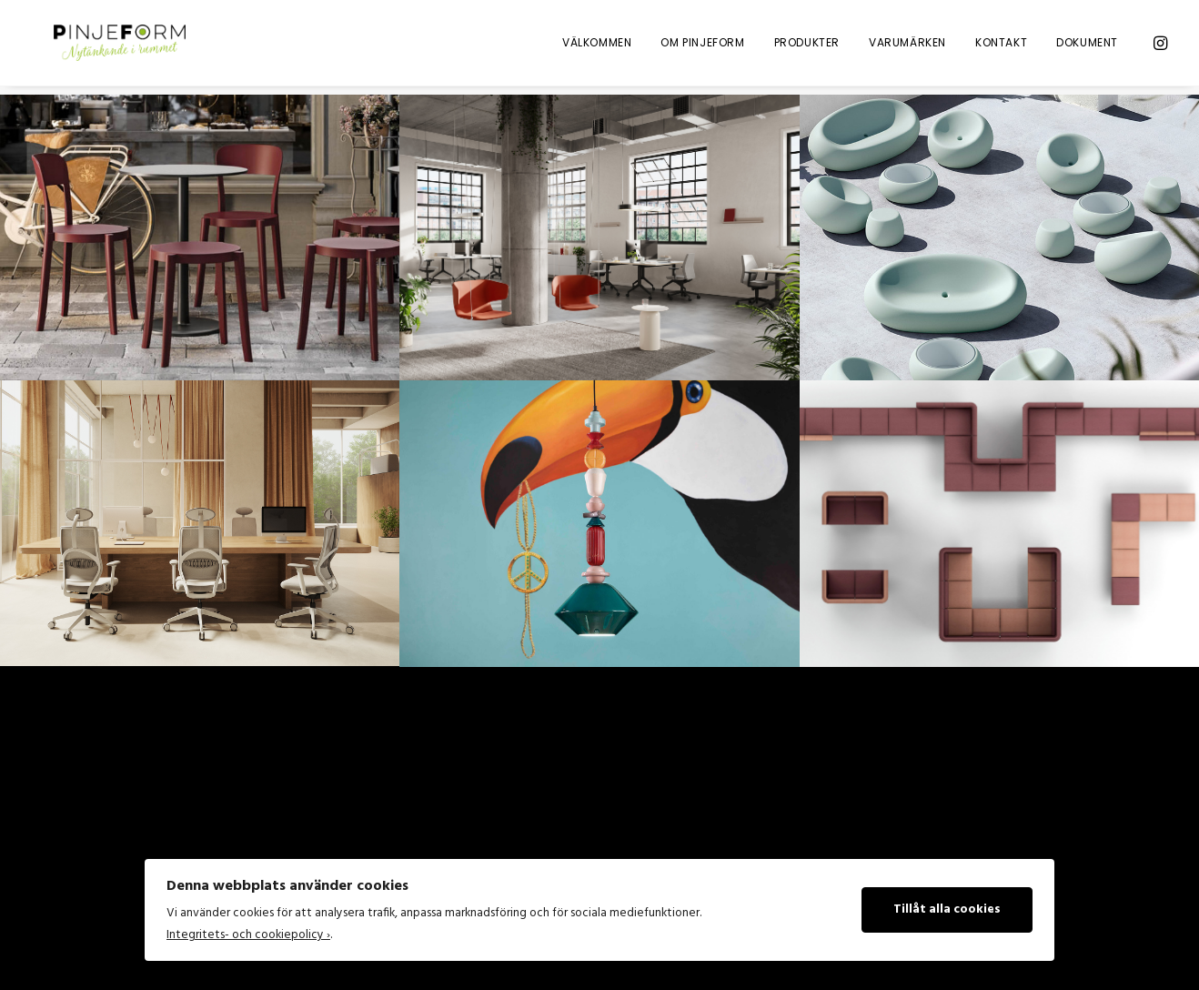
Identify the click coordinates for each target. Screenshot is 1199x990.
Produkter (807, 47)
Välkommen (596, 47)
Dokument (1087, 47)
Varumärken (907, 47)
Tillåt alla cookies (947, 909)
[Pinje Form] (114, 47)
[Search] (218, 820)
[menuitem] (596, 47)
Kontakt (1001, 47)
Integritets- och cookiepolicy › (248, 935)
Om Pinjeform (702, 47)
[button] (1159, 47)
